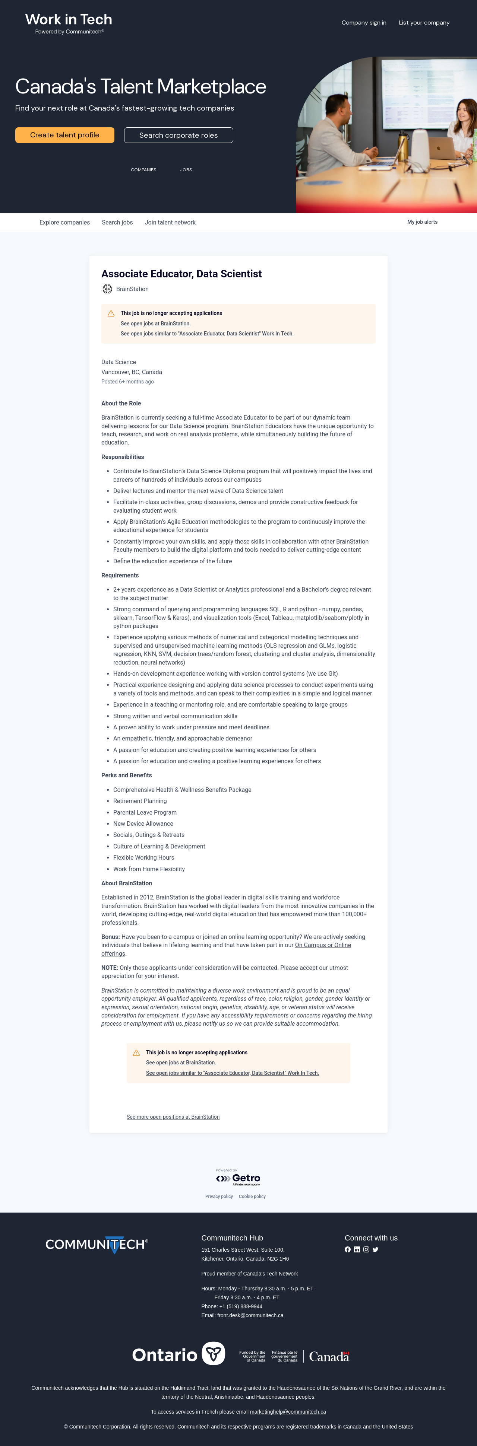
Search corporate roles (178, 135)
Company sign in (364, 22)
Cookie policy (252, 1196)
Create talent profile (64, 135)
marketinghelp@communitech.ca (288, 1412)
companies (65, 222)
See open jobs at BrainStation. (156, 324)
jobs (117, 222)
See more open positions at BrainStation (173, 1117)
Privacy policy (219, 1196)
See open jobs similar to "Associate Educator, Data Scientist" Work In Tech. (207, 334)
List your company (424, 22)
